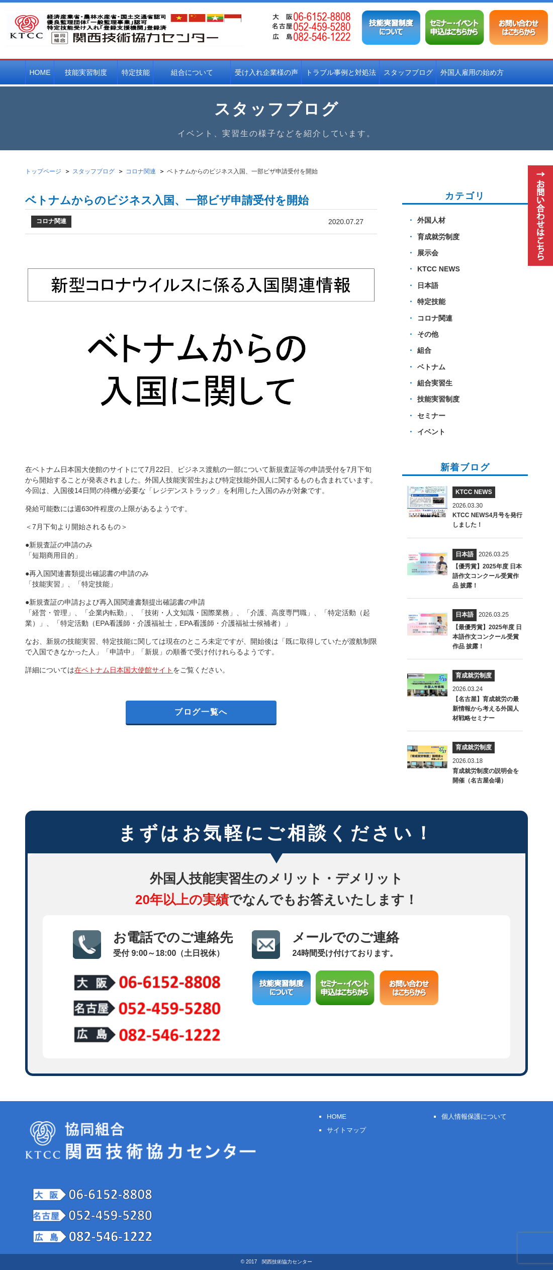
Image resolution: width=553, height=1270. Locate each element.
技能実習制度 (438, 399)
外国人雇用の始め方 (472, 72)
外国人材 (431, 220)
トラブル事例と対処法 (341, 72)
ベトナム (431, 367)
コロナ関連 (434, 318)
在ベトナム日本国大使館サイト (123, 670)
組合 (424, 350)
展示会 (427, 253)
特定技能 (135, 72)
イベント (431, 432)
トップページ (43, 171)
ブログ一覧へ (201, 712)
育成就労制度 (438, 237)
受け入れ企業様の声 (266, 72)
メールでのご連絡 (345, 943)
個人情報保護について (474, 1116)
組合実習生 (434, 383)
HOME (40, 72)
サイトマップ (346, 1130)
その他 (427, 334)
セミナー (431, 416)
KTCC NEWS (438, 269)
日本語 (427, 285)
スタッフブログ (408, 72)
